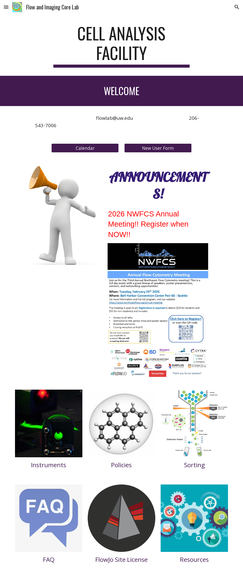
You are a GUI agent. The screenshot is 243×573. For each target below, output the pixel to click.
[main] (121, 45)
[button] (6, 7)
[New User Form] (158, 148)
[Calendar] (85, 148)
